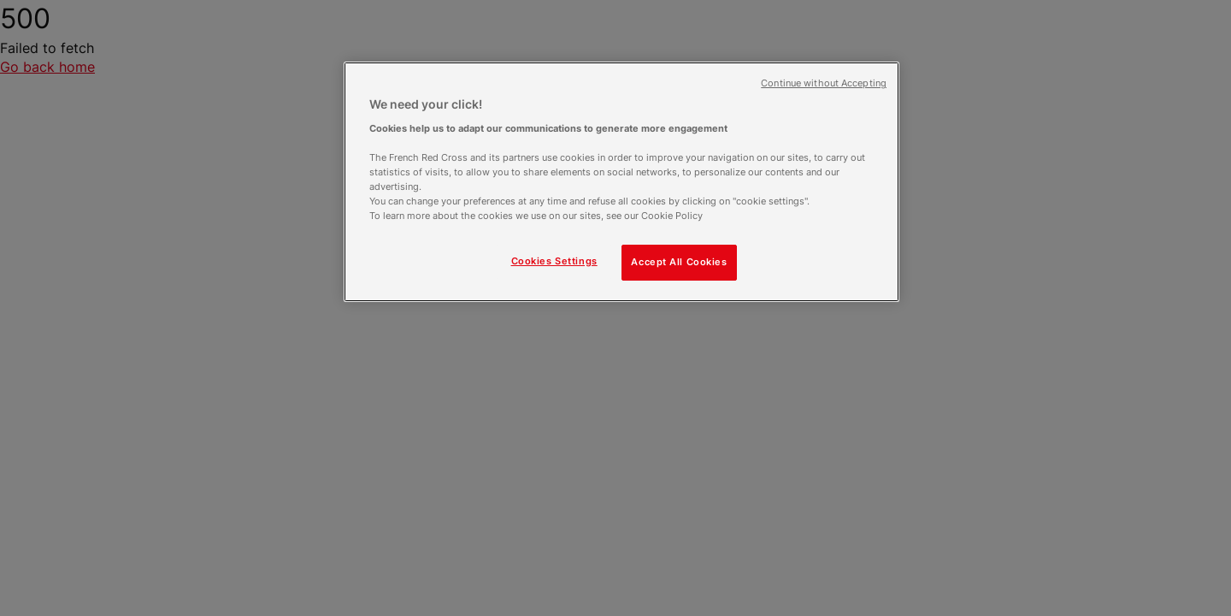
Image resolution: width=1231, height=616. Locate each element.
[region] (621, 182)
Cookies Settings (554, 261)
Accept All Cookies (679, 262)
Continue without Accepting (823, 83)
